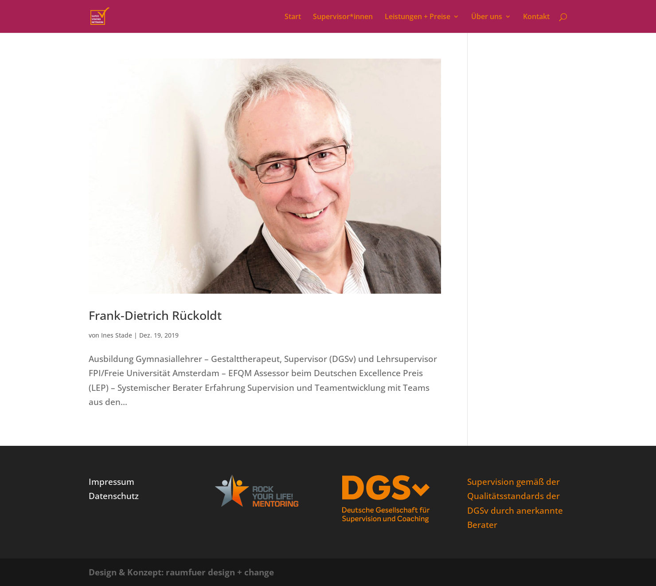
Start (293, 17)
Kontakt (536, 17)
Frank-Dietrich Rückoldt (155, 315)
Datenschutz (114, 496)
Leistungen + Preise (417, 17)
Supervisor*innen (343, 17)
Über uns (486, 17)
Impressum (111, 482)
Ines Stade (116, 335)
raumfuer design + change (220, 572)
